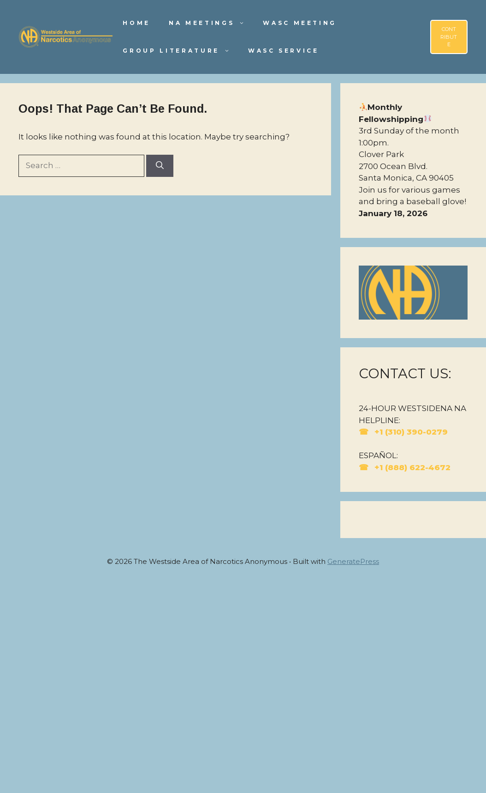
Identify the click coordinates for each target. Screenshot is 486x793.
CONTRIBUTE (448, 37)
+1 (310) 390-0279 (410, 431)
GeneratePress (353, 561)
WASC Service (283, 50)
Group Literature (181, 51)
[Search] (159, 166)
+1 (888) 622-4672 (411, 467)
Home (136, 22)
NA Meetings (211, 23)
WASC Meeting (300, 22)
